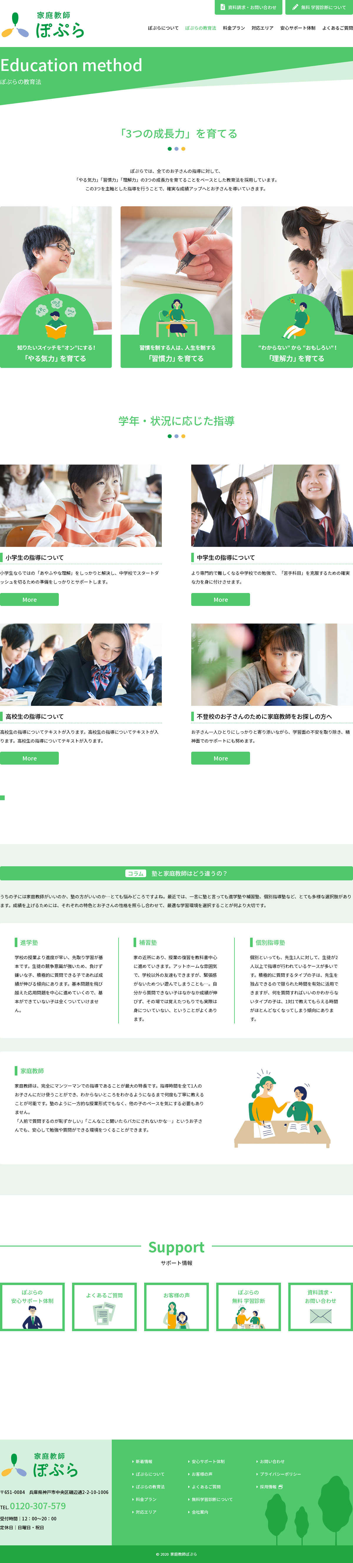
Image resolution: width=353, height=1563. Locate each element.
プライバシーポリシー (279, 1486)
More (29, 599)
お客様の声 (176, 1392)
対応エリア (263, 28)
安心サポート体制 (298, 28)
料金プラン (234, 28)
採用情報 (270, 1499)
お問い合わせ (271, 1473)
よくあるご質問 (337, 28)
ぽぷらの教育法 (200, 28)
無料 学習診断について (319, 7)
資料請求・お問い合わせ (249, 7)
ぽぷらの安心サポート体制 (32, 1393)
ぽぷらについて (163, 28)
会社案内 (198, 1524)
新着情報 (142, 1473)
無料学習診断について (210, 1511)
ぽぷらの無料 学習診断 (248, 1393)
